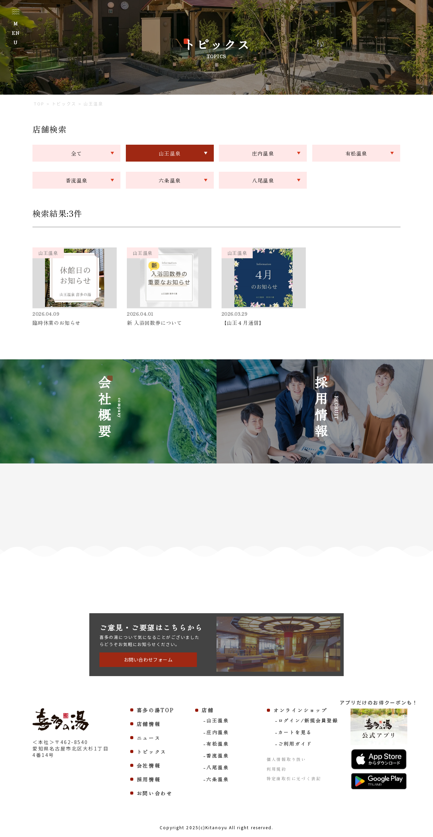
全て (76, 153)
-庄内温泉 (216, 732)
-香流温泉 (216, 755)
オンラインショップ (300, 710)
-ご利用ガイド (293, 743)
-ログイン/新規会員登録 (306, 720)
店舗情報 (149, 723)
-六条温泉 (216, 779)
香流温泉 (77, 180)
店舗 (207, 710)
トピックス (152, 751)
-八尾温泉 (216, 767)
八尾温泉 (263, 180)
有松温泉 (356, 153)
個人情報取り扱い (286, 759)
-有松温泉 (216, 743)
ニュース (149, 737)
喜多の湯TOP (155, 710)
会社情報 (149, 765)
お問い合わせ (155, 793)
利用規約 (277, 769)
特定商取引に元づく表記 (294, 778)
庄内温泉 (263, 153)
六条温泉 (170, 180)
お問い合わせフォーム (148, 659)
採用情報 (149, 779)
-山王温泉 (216, 720)
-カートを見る (293, 732)
